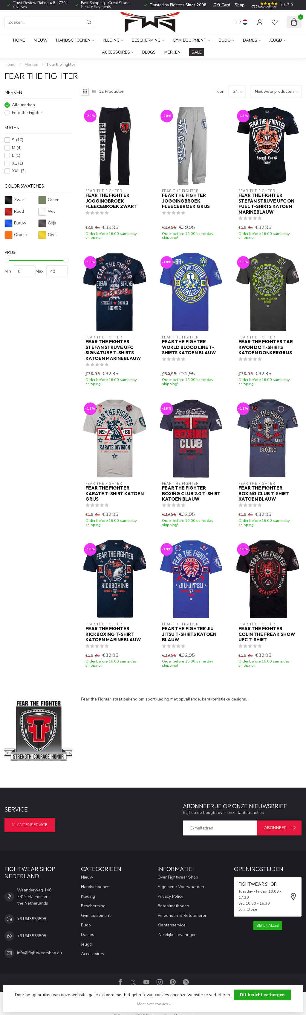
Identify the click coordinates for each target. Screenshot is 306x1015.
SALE (197, 52)
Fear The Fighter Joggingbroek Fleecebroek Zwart (111, 201)
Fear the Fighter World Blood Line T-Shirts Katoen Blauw (189, 347)
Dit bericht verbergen (262, 995)
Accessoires (116, 52)
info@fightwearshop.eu (39, 953)
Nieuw (41, 40)
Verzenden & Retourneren (182, 915)
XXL (19, 171)
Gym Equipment (189, 40)
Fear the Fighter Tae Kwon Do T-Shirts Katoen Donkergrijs (265, 347)
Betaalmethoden (173, 906)
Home (19, 40)
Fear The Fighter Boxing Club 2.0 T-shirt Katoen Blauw (191, 493)
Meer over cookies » (154, 1003)
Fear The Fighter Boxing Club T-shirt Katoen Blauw (263, 493)
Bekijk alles (268, 925)
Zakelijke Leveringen (177, 934)
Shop (239, 5)
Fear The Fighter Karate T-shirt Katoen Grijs (114, 493)
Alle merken (23, 105)
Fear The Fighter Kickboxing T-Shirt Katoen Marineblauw (113, 634)
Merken (172, 52)
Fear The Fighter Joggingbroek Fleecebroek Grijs (186, 201)
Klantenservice (30, 825)
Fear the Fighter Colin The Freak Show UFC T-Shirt (266, 634)
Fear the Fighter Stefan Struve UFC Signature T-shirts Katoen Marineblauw (113, 350)
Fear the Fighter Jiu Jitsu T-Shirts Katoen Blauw (189, 634)
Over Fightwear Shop (177, 877)
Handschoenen (73, 40)
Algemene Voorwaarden (180, 887)
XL (17, 163)
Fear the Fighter (61, 64)
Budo (225, 40)
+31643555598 (31, 919)
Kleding (111, 40)
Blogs (149, 52)
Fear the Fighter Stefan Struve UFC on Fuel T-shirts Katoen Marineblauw (266, 204)
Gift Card (221, 5)
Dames (250, 40)
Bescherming (146, 40)
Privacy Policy (170, 896)
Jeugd (276, 40)
